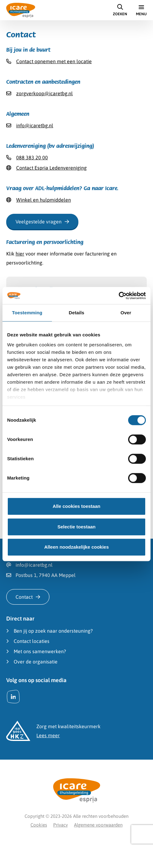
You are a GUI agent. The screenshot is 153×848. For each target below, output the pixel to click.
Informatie (34, 312)
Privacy (60, 824)
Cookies (38, 824)
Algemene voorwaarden (98, 824)
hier (20, 253)
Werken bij (35, 322)
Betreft (26, 301)
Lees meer (48, 735)
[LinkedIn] (13, 697)
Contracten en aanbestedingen (57, 332)
